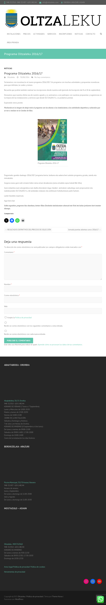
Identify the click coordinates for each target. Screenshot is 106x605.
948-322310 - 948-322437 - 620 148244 (21, 2)
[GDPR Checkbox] (5, 317)
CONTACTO (90, 34)
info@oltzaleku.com (50, 2)
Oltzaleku (11, 77)
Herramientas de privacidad (14, 572)
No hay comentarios (42, 77)
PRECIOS (27, 34)
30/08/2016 (24, 77)
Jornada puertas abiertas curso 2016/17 (84, 229)
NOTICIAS (79, 34)
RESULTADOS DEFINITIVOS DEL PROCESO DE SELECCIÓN (28, 229)
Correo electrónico (12, 295)
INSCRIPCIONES (65, 34)
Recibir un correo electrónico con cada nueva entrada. (25, 334)
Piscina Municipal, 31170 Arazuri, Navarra (19, 482)
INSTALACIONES (13, 34)
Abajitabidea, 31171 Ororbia (15, 401)
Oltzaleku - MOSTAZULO (13, 544)
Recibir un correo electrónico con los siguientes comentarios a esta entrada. (33, 326)
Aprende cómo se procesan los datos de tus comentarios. (60, 344)
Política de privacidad (23, 317)
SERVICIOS (51, 34)
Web (5, 306)
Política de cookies (38, 567)
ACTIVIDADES (39, 34)
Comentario (9, 252)
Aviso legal (8, 567)
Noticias (8, 68)
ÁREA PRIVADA (13, 42)
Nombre (8, 284)
